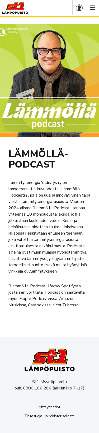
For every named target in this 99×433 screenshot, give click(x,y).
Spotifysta (71, 286)
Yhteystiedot (49, 407)
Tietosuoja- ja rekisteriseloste (49, 415)
